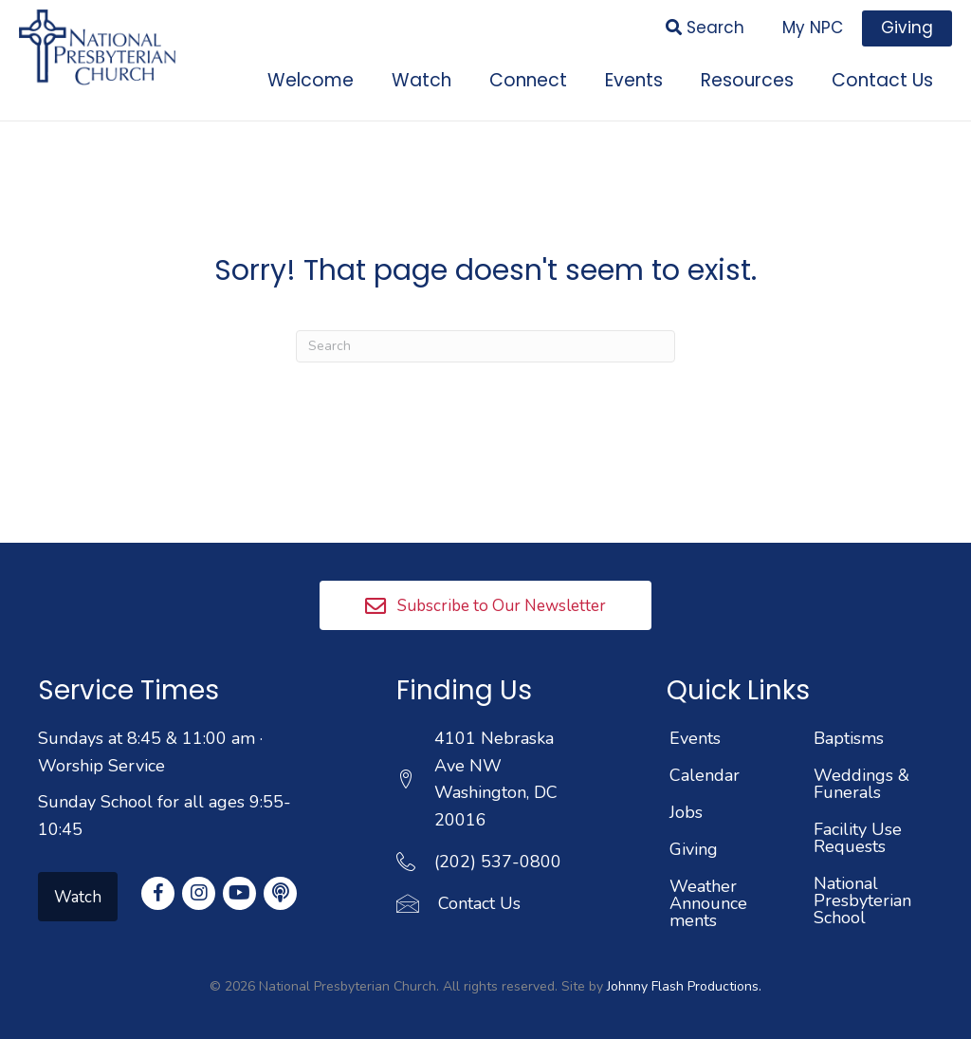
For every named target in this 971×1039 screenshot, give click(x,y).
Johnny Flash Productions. (684, 981)
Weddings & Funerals (861, 778)
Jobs (686, 806)
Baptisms (849, 732)
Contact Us (479, 897)
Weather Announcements (708, 897)
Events (695, 732)
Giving (693, 843)
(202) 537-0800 (497, 855)
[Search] (485, 340)
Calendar (704, 769)
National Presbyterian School (862, 894)
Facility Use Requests (858, 832)
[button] (485, 598)
